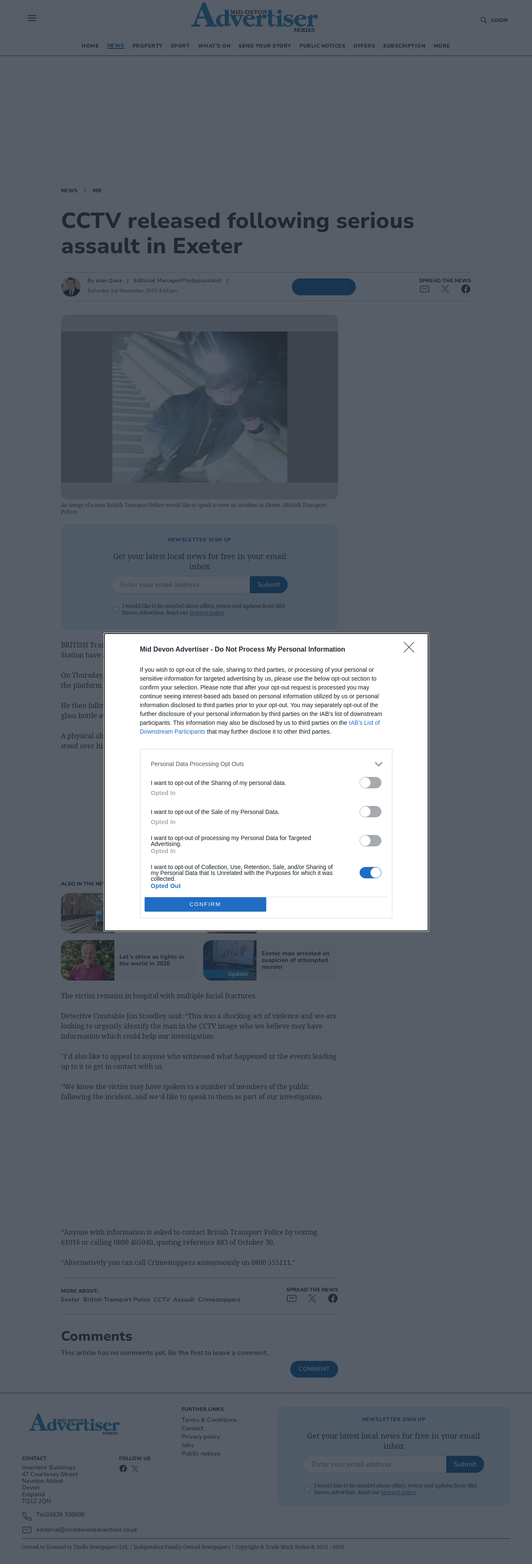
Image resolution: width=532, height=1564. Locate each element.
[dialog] (266, 782)
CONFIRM (205, 904)
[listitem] (266, 764)
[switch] (370, 782)
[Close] (412, 650)
